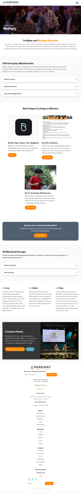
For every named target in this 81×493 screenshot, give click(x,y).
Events (40, 465)
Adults (41, 438)
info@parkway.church (40, 385)
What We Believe (40, 416)
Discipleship (40, 460)
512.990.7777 (40, 390)
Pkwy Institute (40, 462)
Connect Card (40, 473)
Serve (40, 457)
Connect (40, 448)
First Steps (40, 451)
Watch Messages (40, 470)
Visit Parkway (40, 425)
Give (40, 476)
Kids (40, 432)
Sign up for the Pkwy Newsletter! (35, 372)
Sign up (12, 155)
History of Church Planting (15, 349)
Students (40, 435)
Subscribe (52, 375)
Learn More (47, 157)
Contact (30, 349)
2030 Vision (40, 419)
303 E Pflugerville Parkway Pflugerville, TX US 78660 (40, 381)
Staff (40, 422)
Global (40, 444)
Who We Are (40, 414)
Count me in (30, 207)
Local (40, 441)
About (40, 411)
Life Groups (40, 454)
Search (49, 484)
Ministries (40, 430)
